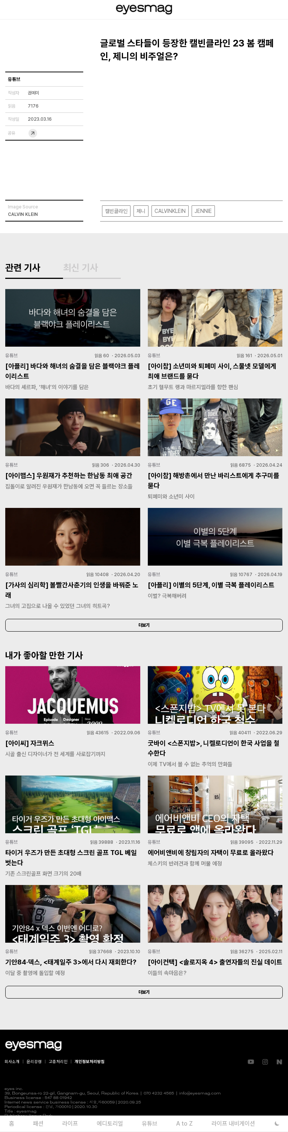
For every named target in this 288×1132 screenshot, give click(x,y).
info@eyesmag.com (200, 1094)
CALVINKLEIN (170, 211)
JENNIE (203, 211)
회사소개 (12, 1061)
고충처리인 (58, 1061)
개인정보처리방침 (90, 1061)
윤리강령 (34, 1061)
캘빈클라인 (116, 211)
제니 (141, 211)
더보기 (144, 625)
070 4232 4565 (159, 1094)
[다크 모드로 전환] (277, 1123)
